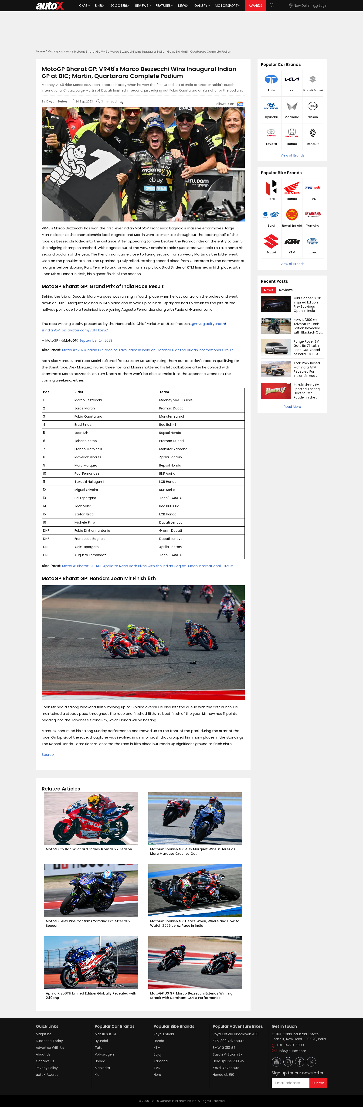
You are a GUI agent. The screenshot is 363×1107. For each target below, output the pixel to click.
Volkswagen (104, 1054)
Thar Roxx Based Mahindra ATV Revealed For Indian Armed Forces (307, 371)
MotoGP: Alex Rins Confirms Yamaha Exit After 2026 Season (89, 923)
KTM (292, 252)
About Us (43, 1054)
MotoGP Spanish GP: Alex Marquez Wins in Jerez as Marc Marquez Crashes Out (193, 851)
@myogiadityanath (208, 323)
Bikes (99, 5)
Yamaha (312, 225)
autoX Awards (47, 1074)
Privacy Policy (47, 1068)
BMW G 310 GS (224, 1047)
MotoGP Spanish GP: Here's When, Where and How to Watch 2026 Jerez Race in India (195, 923)
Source (48, 754)
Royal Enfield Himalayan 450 (235, 1034)
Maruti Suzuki (313, 90)
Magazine (43, 1034)
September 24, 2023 (95, 340)
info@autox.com (292, 1051)
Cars (83, 5)
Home (40, 51)
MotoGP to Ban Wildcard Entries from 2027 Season (89, 849)
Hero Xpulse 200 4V (228, 1061)
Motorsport (226, 5)
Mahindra (292, 117)
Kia (292, 90)
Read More (292, 406)
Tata (271, 90)
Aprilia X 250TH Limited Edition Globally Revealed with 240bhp (91, 995)
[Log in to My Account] (320, 5)
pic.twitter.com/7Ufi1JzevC (85, 330)
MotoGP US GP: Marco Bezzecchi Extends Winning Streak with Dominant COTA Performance (192, 995)
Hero (271, 199)
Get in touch (284, 1026)
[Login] (320, 5)
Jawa (313, 252)
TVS (313, 199)
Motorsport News (59, 51)
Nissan (313, 117)
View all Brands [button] (292, 155)
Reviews (141, 5)
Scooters (119, 5)
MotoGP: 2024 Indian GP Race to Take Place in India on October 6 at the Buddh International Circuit (147, 349)
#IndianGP (51, 330)
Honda (292, 144)
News (182, 5)
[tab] (268, 290)
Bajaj (271, 225)
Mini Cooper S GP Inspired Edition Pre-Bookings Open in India (308, 304)
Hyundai (271, 117)
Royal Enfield (292, 225)
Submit (318, 1083)
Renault (313, 144)
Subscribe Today (49, 1041)
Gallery (200, 5)
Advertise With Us (50, 1047)
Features (163, 5)
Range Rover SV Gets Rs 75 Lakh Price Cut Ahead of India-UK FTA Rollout (307, 350)
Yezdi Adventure (226, 1068)
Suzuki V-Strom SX (228, 1054)
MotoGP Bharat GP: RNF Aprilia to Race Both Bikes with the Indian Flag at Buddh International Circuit (147, 565)
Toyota (271, 144)
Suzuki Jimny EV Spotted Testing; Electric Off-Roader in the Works (307, 393)
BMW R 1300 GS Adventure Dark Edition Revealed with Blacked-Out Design (308, 328)
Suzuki (271, 252)
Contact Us (45, 1061)
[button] (316, 5)
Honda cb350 (223, 1074)
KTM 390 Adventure (228, 1041)
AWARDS (255, 5)
